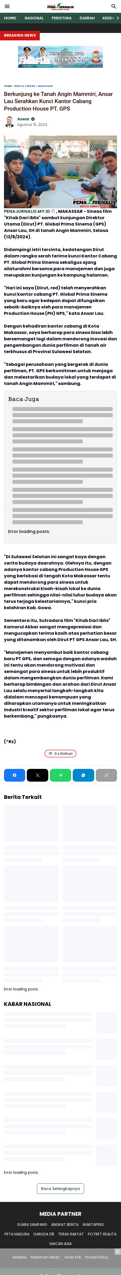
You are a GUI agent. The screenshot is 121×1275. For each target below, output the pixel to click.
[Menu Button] (7, 6)
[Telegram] (60, 775)
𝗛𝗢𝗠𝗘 (10, 18)
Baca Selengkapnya (60, 1188)
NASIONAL (34, 18)
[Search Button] (114, 6)
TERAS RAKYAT (71, 1234)
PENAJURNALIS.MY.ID (27, 211)
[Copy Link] (106, 775)
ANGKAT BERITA (65, 1224)
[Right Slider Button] (115, 18)
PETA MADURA (17, 1234)
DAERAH (87, 18)
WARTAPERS (93, 1224)
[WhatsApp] (83, 775)
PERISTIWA (62, 18)
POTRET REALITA (102, 1234)
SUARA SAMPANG (32, 1224)
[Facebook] (14, 775)
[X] (37, 775)
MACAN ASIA (61, 1243)
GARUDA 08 (43, 1234)
